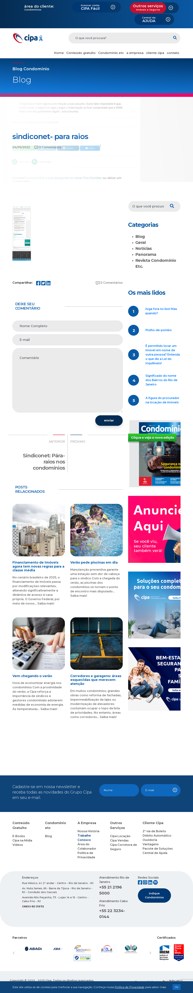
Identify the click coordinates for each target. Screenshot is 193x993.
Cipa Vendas (119, 840)
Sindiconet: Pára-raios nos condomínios (44, 461)
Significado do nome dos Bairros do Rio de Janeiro (161, 380)
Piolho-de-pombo (158, 330)
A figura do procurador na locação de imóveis (162, 400)
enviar (109, 420)
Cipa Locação (120, 836)
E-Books (18, 836)
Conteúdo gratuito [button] (81, 53)
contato (173, 53)
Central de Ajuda (155, 853)
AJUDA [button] (149, 19)
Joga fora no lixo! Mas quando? (161, 311)
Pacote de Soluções (158, 848)
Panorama (145, 254)
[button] (22, 953)
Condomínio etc (111, 53)
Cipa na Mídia (22, 840)
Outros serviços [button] (148, 7)
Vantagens (151, 844)
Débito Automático (157, 835)
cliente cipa (155, 53)
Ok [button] (176, 987)
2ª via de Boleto (154, 831)
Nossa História (88, 831)
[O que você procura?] (119, 38)
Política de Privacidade (129, 987)
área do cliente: (39, 6)
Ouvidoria (150, 840)
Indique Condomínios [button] (154, 895)
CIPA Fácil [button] (90, 7)
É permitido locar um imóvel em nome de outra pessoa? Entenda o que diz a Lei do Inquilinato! (162, 354)
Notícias (143, 248)
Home (59, 53)
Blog (140, 236)
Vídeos (17, 845)
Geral (140, 242)
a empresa (134, 53)
